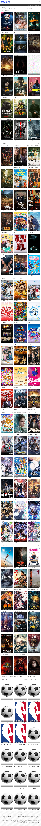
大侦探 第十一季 (4, 344)
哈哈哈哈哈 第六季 (31, 409)
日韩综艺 (20, 278)
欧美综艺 (30, 278)
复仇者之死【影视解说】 (5, 589)
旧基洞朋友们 (3, 365)
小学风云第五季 (31, 189)
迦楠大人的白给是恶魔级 (32, 542)
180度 (15, 97)
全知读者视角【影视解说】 (19, 632)
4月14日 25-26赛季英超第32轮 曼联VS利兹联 (10, 766)
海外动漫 (34, 412)
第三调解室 (16, 365)
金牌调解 (16, 409)
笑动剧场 (29, 387)
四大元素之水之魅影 (31, 232)
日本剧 (24, 145)
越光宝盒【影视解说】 (5, 654)
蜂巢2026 (2, 54)
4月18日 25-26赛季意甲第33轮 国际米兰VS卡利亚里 (24, 701)
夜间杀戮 (16, 75)
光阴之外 (16, 499)
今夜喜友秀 (16, 344)
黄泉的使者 (16, 542)
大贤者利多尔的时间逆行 (32, 521)
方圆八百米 (3, 210)
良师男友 (16, 232)
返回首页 (18, 812)
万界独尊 (29, 477)
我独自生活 (30, 322)
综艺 (17, 4)
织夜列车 (29, 54)
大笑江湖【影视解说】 (18, 589)
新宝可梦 (16, 477)
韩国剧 (19, 145)
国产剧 (2, 145)
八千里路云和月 (4, 189)
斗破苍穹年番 (30, 499)
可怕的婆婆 (16, 119)
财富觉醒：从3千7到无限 (32, 434)
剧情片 (23, 8)
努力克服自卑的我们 (18, 275)
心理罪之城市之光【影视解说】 (20, 654)
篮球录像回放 (33, 679)
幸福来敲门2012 (4, 409)
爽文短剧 (37, 145)
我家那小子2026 (4, 322)
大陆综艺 (15, 278)
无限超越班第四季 (31, 365)
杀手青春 (2, 542)
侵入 (28, 75)
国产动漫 (14, 412)
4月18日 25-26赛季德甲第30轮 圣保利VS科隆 (10, 701)
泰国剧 (32, 145)
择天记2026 (16, 434)
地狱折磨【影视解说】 (18, 676)
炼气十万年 (3, 499)
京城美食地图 (16, 387)
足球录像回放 (26, 679)
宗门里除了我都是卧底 (5, 455)
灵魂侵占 (2, 140)
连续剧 (10, 4)
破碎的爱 (2, 275)
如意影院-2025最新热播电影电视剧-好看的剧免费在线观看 (13, 816)
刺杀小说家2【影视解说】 (19, 611)
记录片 (31, 8)
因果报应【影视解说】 (18, 567)
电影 (3, 4)
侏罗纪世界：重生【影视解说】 (7, 676)
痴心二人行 (16, 32)
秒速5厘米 (16, 54)
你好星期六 (30, 344)
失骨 (1, 167)
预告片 (36, 8)
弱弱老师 (16, 521)
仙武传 (2, 477)
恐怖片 (19, 8)
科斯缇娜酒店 (16, 189)
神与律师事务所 (4, 232)
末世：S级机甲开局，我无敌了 (34, 455)
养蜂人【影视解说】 (31, 632)
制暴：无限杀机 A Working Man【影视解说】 (9, 611)
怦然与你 (2, 254)
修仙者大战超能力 (17, 455)
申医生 (29, 254)
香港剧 (7, 145)
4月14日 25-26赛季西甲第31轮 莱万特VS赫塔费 (23, 766)
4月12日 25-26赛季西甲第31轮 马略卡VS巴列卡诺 (10, 788)
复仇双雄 (16, 140)
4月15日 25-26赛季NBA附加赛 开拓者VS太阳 (9, 744)
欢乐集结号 (3, 387)
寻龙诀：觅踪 (30, 140)
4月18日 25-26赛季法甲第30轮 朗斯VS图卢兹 (10, 722)
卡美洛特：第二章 (4, 75)
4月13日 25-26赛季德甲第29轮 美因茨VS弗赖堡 (23, 788)
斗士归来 (29, 32)
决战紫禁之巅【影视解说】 (33, 589)
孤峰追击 (29, 119)
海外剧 (28, 145)
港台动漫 (29, 412)
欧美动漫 (24, 412)
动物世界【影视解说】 (32, 611)
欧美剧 (15, 145)
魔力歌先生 (16, 322)
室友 (28, 97)
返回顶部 (23, 812)
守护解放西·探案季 (4, 32)
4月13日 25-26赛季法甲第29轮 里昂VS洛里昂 (23, 809)
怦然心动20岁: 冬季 (4, 300)
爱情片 (10, 8)
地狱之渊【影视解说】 (32, 676)
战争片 (27, 8)
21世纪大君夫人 (17, 210)
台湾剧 (11, 145)
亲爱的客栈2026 (31, 300)
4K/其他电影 (7, 10)
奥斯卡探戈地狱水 (4, 97)
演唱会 (35, 278)
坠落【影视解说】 (4, 567)
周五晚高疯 (16, 300)
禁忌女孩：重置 (17, 254)
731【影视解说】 (31, 654)
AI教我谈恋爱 (30, 275)
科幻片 (14, 8)
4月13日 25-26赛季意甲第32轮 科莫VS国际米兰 (10, 809)
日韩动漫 (19, 412)
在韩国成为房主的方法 (32, 210)
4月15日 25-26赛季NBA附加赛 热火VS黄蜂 (22, 744)
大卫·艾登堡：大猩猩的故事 (6, 119)
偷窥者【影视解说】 (5, 632)
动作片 (2, 8)
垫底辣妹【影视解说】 (32, 567)
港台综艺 (25, 278)
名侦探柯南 (3, 521)
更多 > (39, 7)
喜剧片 (6, 8)
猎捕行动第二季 (17, 167)
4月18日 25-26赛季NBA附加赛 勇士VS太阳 (22, 722)
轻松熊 (2, 434)
